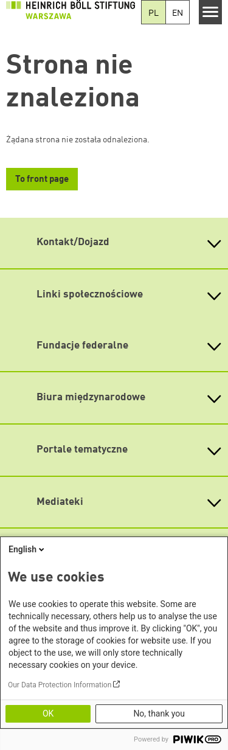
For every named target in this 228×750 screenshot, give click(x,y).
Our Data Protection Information (59, 685)
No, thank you (159, 713)
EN (177, 13)
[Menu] (211, 12)
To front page (42, 179)
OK (48, 713)
